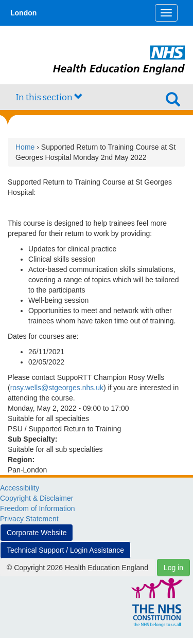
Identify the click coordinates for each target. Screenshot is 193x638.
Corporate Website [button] (36, 532)
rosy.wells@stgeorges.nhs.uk (56, 388)
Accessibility (19, 488)
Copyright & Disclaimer (36, 498)
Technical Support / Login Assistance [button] (65, 550)
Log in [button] (173, 567)
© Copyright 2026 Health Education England (77, 567)
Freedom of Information (37, 508)
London (23, 13)
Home (24, 147)
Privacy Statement (29, 519)
